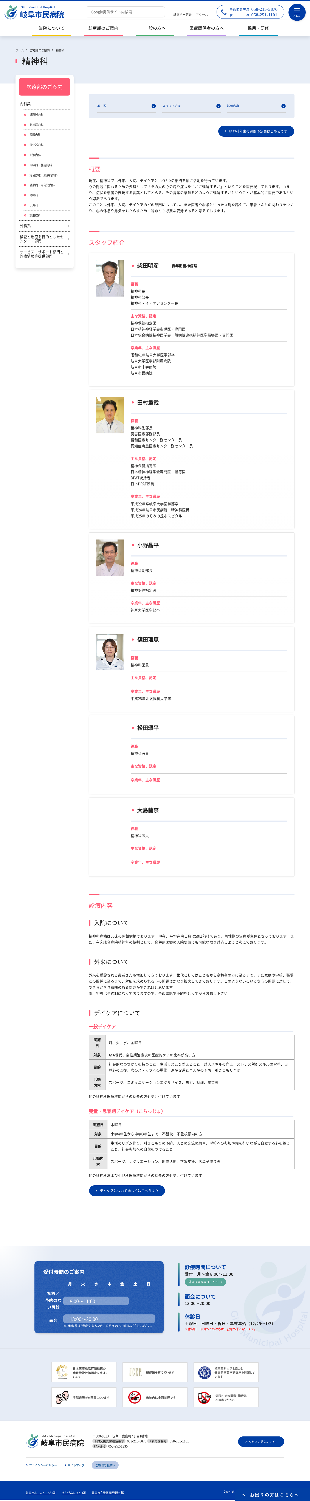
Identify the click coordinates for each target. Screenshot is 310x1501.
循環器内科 (37, 115)
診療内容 (233, 106)
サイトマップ (79, 1466)
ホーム (20, 50)
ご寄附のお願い (109, 1466)
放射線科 (35, 217)
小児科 (34, 207)
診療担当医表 (183, 14)
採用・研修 (258, 28)
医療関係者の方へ (206, 28)
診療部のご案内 (103, 28)
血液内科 (35, 156)
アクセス (202, 14)
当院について (52, 28)
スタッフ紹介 (172, 106)
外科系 (25, 228)
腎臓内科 (35, 135)
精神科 (34, 197)
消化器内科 (37, 145)
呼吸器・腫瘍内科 (41, 166)
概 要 (102, 106)
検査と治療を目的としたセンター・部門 (42, 241)
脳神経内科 (37, 125)
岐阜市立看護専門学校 (110, 1494)
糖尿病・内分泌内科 (43, 186)
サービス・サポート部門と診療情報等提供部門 (42, 256)
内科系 (25, 104)
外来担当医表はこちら (204, 1282)
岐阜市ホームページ (39, 1494)
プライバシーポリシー (44, 1466)
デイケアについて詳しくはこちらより (131, 1191)
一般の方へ (155, 28)
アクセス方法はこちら (261, 1442)
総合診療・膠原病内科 (44, 176)
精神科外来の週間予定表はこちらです (256, 131)
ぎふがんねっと (74, 1494)
